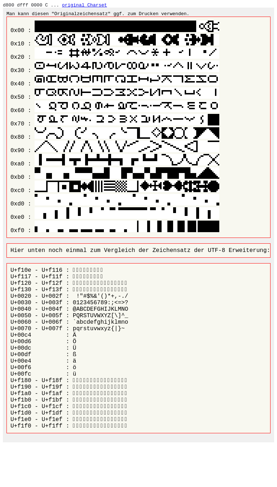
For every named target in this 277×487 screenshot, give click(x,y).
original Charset (84, 5)
